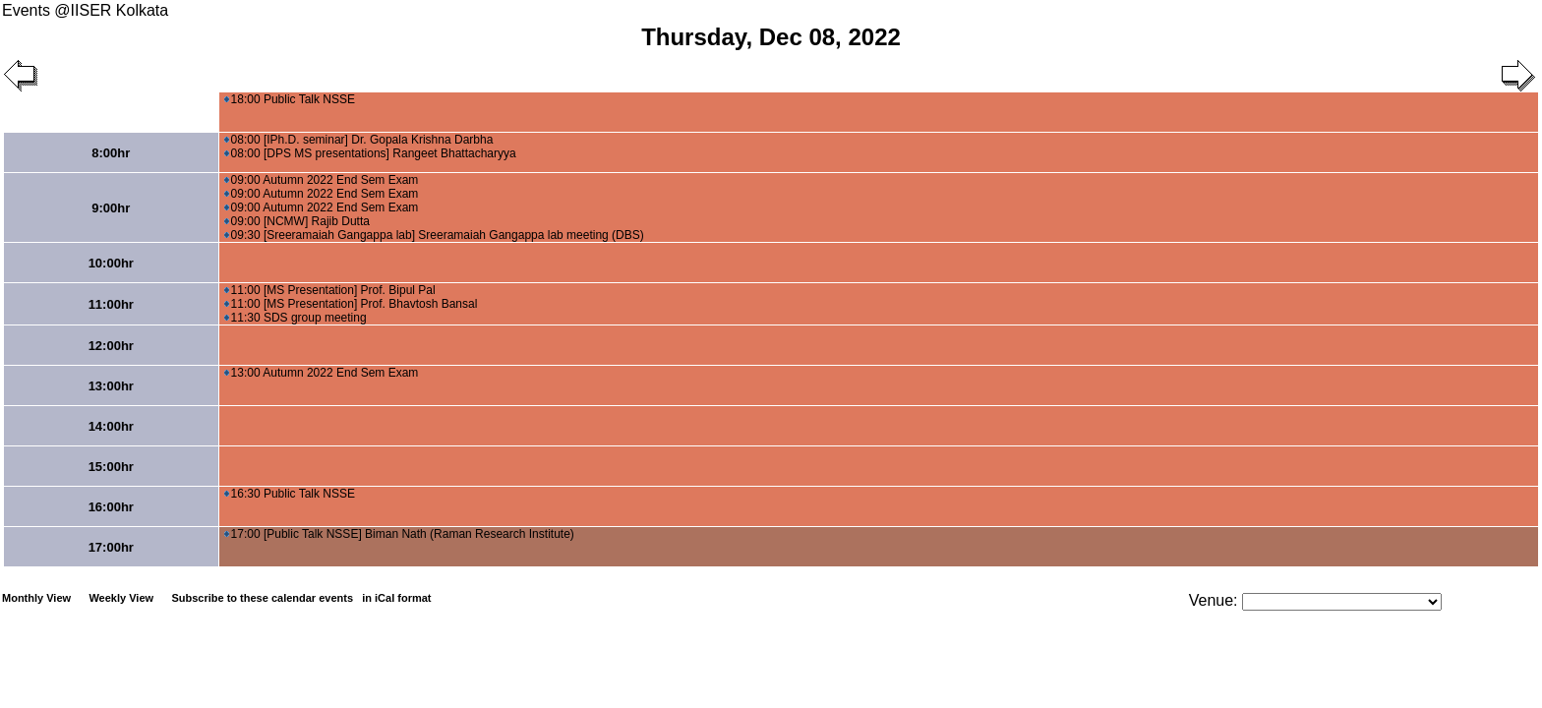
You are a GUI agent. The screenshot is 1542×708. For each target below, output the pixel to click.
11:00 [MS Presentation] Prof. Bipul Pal (330, 290)
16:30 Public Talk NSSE (290, 494)
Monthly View (36, 598)
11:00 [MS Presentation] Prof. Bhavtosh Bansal (351, 304)
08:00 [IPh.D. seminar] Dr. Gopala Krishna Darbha (359, 140)
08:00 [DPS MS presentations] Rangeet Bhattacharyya (370, 153)
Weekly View (121, 598)
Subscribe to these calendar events (302, 598)
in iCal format (396, 598)
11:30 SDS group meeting (295, 317)
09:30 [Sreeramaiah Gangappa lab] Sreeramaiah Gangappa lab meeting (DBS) (434, 235)
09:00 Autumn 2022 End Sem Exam (321, 180)
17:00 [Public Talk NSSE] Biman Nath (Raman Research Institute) (399, 534)
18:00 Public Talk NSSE (290, 99)
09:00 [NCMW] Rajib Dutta (297, 221)
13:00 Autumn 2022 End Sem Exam (321, 373)
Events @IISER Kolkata (85, 10)
